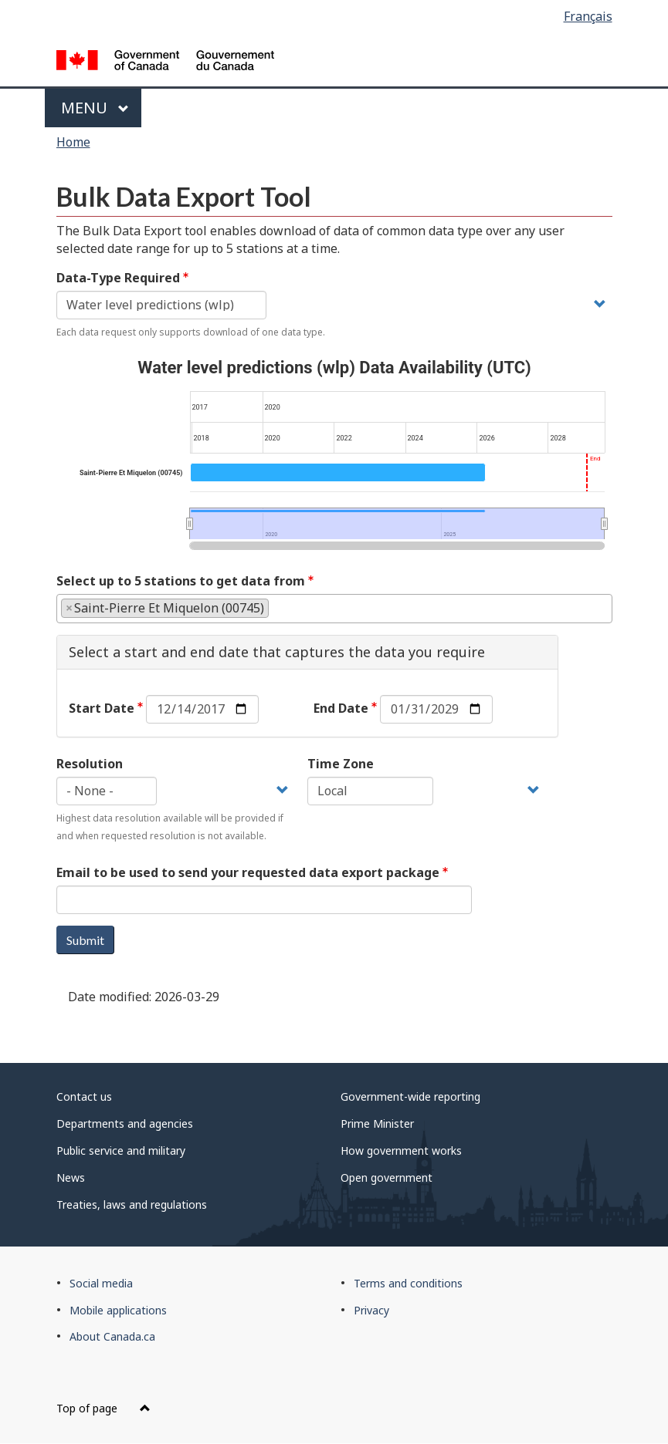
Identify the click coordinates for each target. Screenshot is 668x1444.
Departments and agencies (124, 1123)
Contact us (84, 1096)
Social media (101, 1283)
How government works (401, 1150)
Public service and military (120, 1150)
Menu (95, 107)
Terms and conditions (408, 1283)
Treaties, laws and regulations (131, 1204)
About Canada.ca (112, 1336)
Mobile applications (118, 1310)
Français (588, 16)
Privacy (371, 1310)
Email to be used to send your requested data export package (247, 872)
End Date (341, 708)
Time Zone (340, 763)
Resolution (89, 763)
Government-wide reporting (410, 1096)
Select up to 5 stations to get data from (180, 580)
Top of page (103, 1408)
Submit (85, 940)
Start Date (101, 708)
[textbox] (277, 607)
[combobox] (334, 608)
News (70, 1177)
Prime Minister (377, 1123)
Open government (386, 1177)
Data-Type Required (118, 277)
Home (73, 141)
